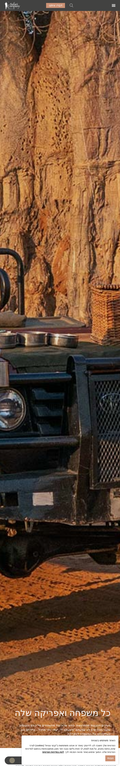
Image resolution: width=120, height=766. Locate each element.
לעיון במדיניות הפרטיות (53, 752)
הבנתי (110, 758)
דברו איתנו (55, 5)
